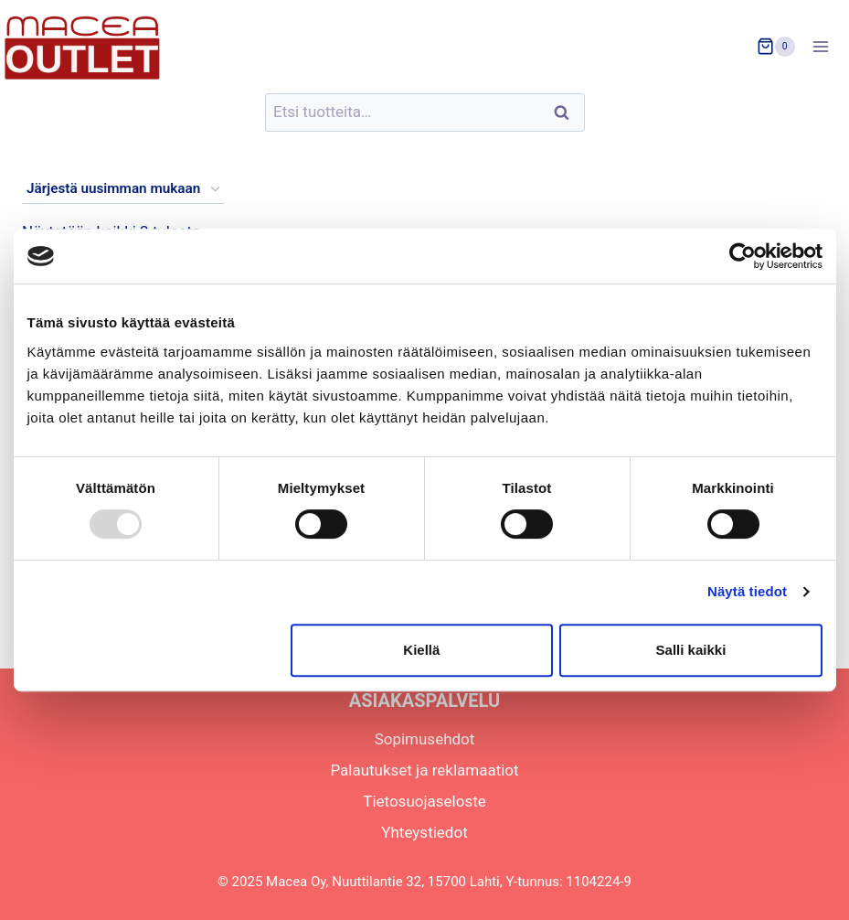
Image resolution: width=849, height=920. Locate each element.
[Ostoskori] (776, 47)
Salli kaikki (691, 650)
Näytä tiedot (747, 591)
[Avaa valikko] (826, 46)
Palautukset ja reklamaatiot (424, 770)
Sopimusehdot (425, 739)
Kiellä (421, 650)
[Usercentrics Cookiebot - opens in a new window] (742, 256)
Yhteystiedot (424, 832)
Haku (567, 113)
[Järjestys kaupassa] (123, 189)
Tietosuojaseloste (424, 801)
